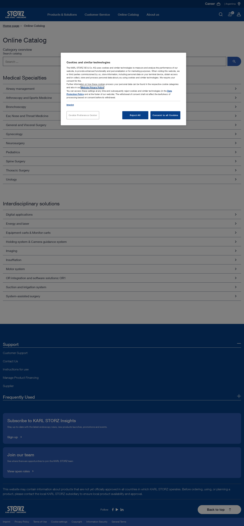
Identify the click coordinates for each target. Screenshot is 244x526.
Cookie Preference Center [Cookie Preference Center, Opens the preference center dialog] (83, 115)
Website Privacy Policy (92, 87)
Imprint (70, 104)
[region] (123, 89)
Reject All (135, 115)
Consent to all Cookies (165, 115)
